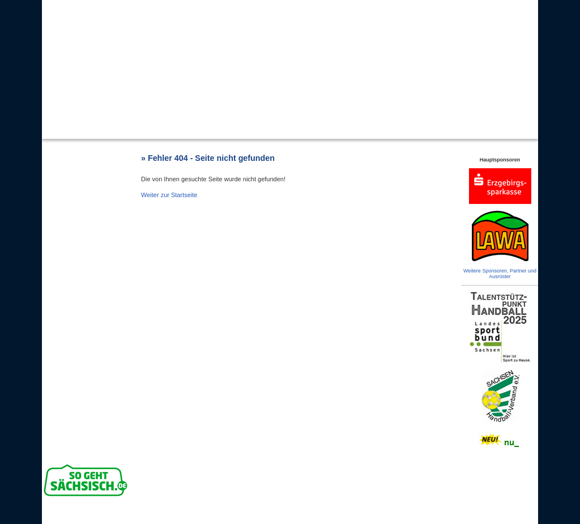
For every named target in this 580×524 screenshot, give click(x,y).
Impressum (360, 515)
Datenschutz (392, 515)
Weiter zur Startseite (169, 194)
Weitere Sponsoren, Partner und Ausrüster (499, 273)
